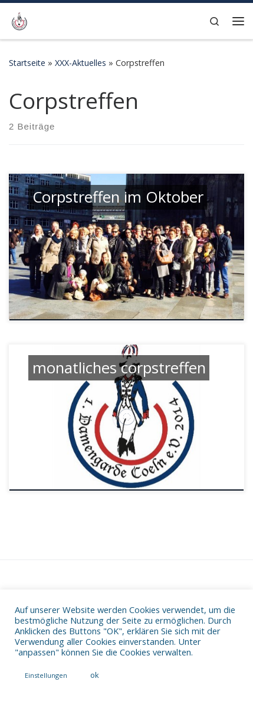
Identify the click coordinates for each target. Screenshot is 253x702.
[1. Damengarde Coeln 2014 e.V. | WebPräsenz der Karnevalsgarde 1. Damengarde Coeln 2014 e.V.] (19, 20)
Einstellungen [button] (46, 675)
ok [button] (94, 675)
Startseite (27, 62)
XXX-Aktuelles (80, 62)
